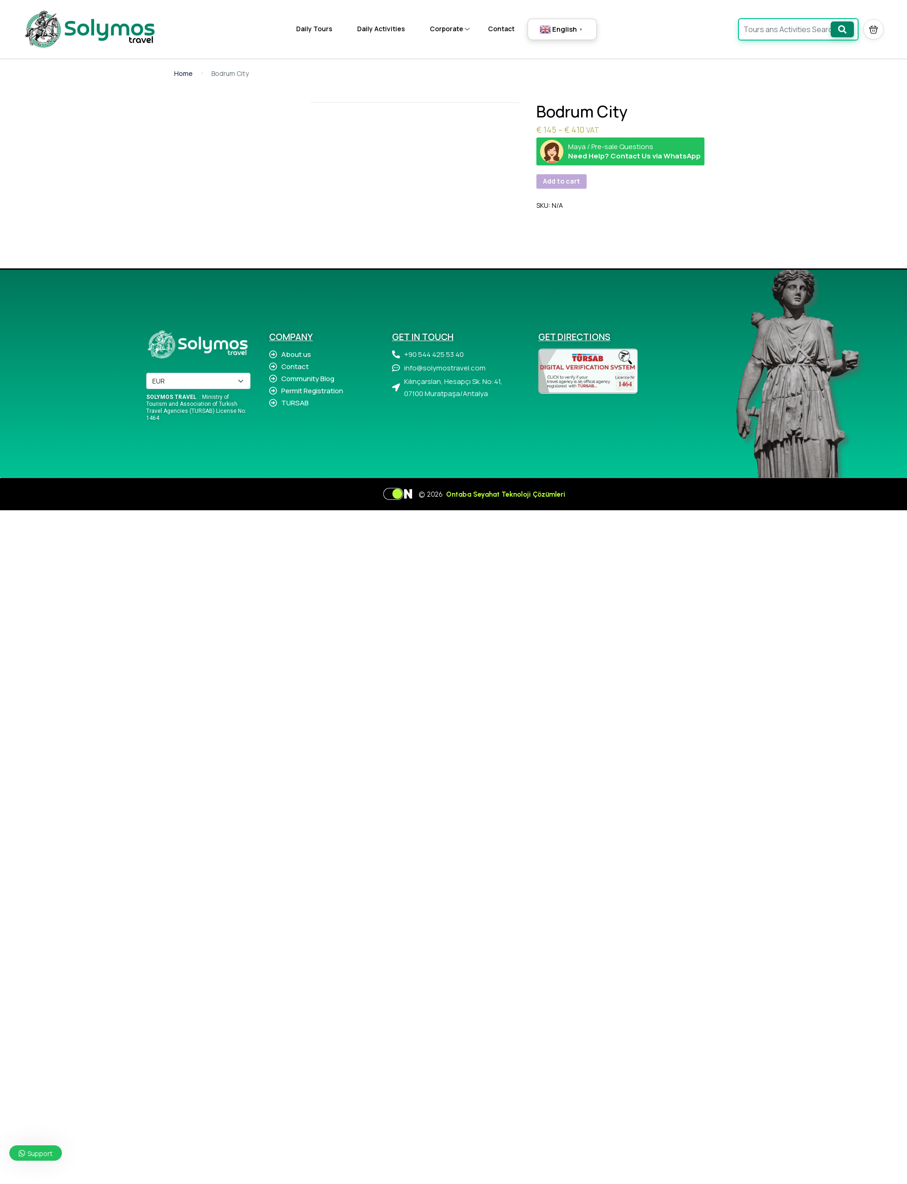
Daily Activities (381, 28)
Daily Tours (314, 28)
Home (183, 73)
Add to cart (561, 181)
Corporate (450, 28)
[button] (873, 29)
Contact (501, 28)
